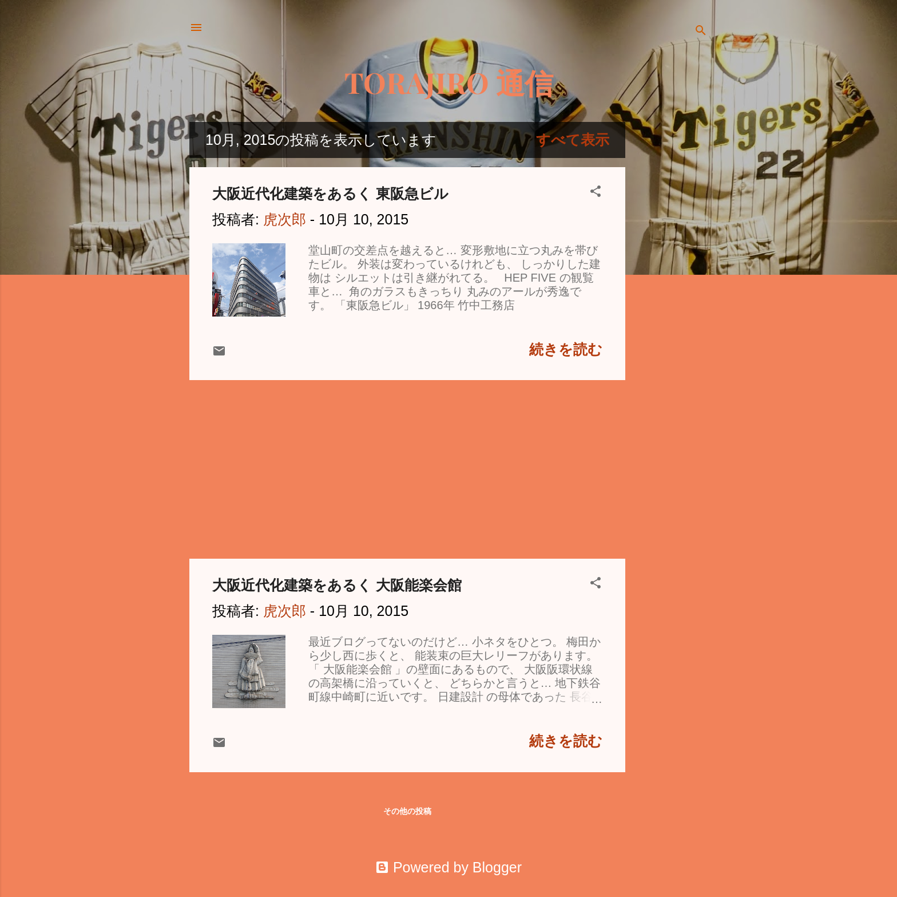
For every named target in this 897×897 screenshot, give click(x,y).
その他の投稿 (407, 811)
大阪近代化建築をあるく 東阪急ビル (330, 193)
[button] (595, 192)
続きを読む (565, 349)
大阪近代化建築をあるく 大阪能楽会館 (337, 585)
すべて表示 (572, 140)
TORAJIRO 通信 (448, 82)
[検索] (701, 31)
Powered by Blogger (448, 867)
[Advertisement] (671, 293)
